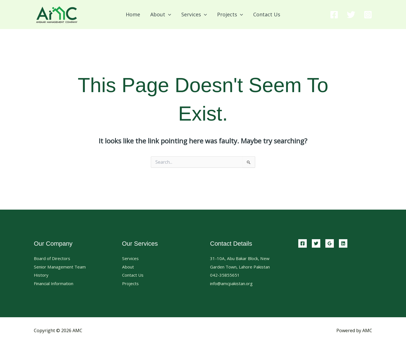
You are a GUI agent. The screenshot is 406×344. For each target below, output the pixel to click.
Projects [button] (230, 14)
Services (130, 258)
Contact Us (266, 14)
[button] (168, 14)
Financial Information (56, 283)
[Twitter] (351, 14)
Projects (130, 283)
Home (133, 14)
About (128, 267)
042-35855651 (225, 275)
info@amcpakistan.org (234, 283)
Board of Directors (53, 258)
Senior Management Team (62, 267)
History (41, 275)
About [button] (160, 14)
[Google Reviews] (329, 243)
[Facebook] (334, 14)
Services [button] (194, 14)
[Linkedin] (343, 243)
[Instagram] (368, 14)
